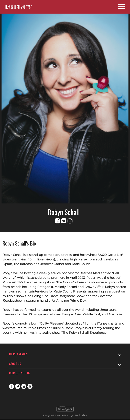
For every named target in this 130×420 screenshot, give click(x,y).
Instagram (23, 386)
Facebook (11, 386)
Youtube (29, 386)
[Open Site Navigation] (121, 6)
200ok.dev (80, 415)
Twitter (17, 386)
